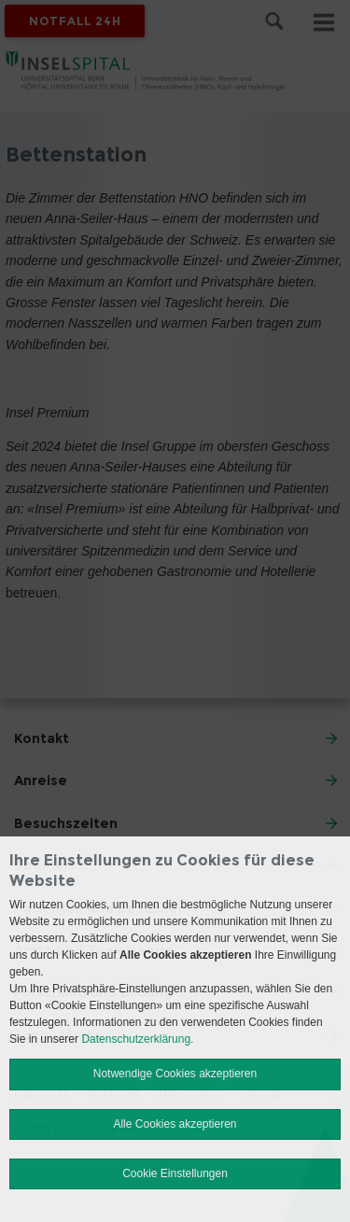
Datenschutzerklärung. (137, 1039)
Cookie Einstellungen (175, 1173)
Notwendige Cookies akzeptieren (175, 1073)
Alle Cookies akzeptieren (174, 1124)
